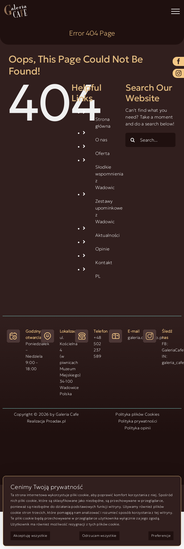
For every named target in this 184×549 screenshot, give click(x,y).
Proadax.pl (56, 421)
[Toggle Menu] (175, 11)
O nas (101, 139)
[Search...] (150, 140)
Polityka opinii (138, 427)
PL (98, 276)
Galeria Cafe (67, 414)
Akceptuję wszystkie (30, 535)
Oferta (102, 153)
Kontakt (104, 262)
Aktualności (107, 235)
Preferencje (161, 535)
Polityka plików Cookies (137, 414)
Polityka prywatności (137, 421)
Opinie (102, 249)
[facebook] (178, 61)
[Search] (132, 140)
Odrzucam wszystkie (99, 535)
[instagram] (178, 73)
